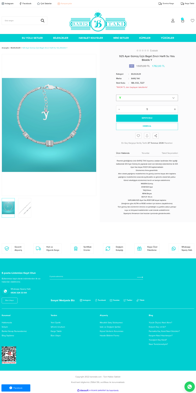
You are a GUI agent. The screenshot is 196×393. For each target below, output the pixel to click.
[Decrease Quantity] (119, 108)
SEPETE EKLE (147, 118)
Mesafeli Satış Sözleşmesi (111, 323)
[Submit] (140, 278)
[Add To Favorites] (138, 136)
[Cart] (182, 20)
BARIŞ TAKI (136, 78)
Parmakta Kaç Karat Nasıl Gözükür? (164, 331)
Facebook (15, 388)
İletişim (5, 327)
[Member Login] (173, 20)
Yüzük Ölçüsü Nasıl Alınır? (160, 323)
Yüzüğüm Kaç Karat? (158, 340)
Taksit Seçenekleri (170, 153)
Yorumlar (145, 153)
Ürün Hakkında (122, 153)
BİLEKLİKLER (136, 74)
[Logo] (98, 21)
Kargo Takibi (56, 331)
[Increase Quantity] (175, 108)
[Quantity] (147, 108)
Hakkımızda (7, 323)
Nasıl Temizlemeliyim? (158, 344)
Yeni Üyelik (56, 323)
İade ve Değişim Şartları (110, 327)
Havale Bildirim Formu (109, 336)
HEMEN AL (147, 127)
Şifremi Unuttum (58, 327)
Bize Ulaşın (56, 336)
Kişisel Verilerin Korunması (111, 331)
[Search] (24, 21)
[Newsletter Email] (96, 278)
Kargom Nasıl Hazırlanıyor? (160, 336)
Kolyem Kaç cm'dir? (157, 327)
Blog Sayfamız (8, 336)
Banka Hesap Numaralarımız (14, 331)
